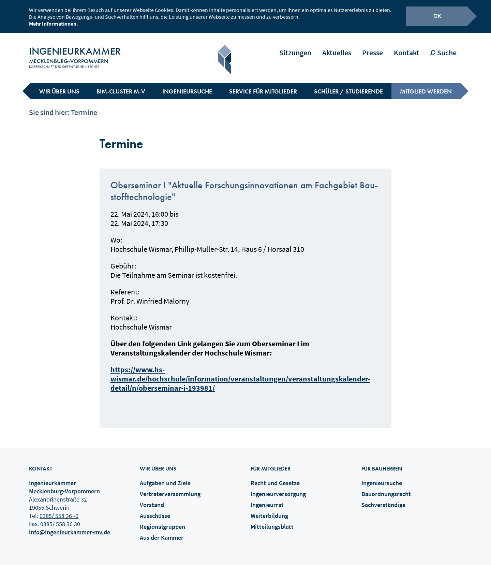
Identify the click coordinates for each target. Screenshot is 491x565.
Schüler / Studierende (348, 86)
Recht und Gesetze (275, 477)
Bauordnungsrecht (386, 488)
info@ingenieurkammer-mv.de (69, 527)
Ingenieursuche (187, 86)
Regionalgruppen (162, 521)
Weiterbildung (269, 510)
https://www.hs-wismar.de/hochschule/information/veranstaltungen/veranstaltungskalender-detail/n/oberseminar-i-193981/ (240, 373)
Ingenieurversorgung (278, 488)
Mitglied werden (426, 86)
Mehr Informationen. (53, 22)
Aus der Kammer (161, 532)
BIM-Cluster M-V (120, 86)
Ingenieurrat (267, 499)
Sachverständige (383, 499)
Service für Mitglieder (263, 86)
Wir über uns (59, 86)
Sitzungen (295, 47)
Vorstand (152, 499)
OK (437, 14)
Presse (372, 47)
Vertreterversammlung (170, 488)
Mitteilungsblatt (272, 521)
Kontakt (406, 47)
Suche (443, 47)
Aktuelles (336, 47)
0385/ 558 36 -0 (59, 510)
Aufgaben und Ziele (165, 477)
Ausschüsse (155, 510)
